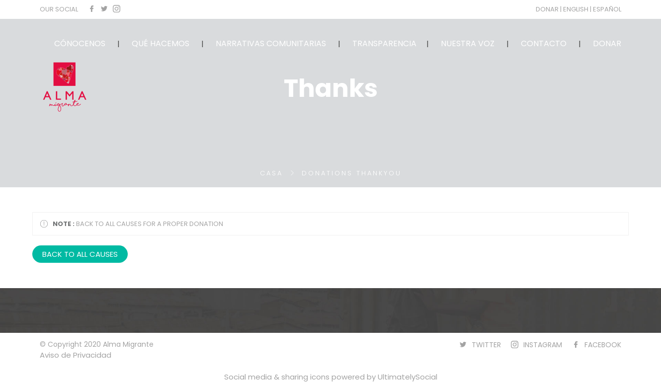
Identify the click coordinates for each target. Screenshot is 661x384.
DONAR (548, 9)
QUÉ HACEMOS (160, 43)
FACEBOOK (602, 345)
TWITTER (486, 345)
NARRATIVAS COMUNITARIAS (271, 43)
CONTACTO (544, 43)
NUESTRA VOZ (468, 43)
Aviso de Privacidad (75, 355)
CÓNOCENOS (79, 43)
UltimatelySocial (407, 377)
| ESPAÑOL (605, 9)
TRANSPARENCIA (384, 43)
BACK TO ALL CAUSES (80, 254)
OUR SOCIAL (59, 9)
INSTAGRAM (542, 345)
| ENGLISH (575, 9)
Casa (271, 173)
